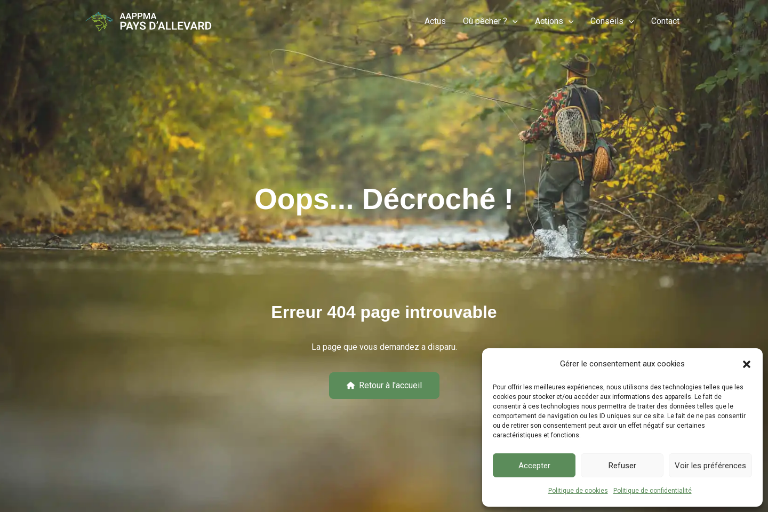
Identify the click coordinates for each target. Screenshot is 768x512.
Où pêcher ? (490, 21)
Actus (435, 21)
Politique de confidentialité (652, 490)
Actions (554, 21)
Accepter (534, 465)
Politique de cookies (578, 490)
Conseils (612, 21)
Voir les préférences (710, 465)
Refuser (622, 465)
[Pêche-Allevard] (148, 21)
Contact (665, 21)
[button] (746, 364)
